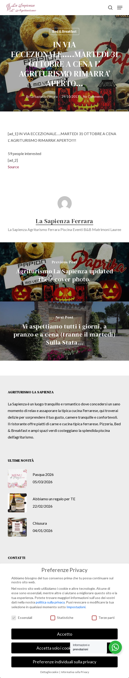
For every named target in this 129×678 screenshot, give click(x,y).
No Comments (93, 96)
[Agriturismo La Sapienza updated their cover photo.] (64, 271)
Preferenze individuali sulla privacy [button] (64, 661)
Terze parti (103, 618)
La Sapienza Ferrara (44, 96)
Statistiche (61, 618)
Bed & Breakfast (64, 31)
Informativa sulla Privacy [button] (75, 672)
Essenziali (21, 618)
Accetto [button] (64, 634)
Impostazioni (76, 607)
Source (13, 166)
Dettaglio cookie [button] (49, 672)
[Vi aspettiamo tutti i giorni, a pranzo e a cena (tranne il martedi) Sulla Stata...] (64, 331)
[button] (119, 7)
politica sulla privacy (50, 602)
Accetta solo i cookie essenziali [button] (64, 648)
